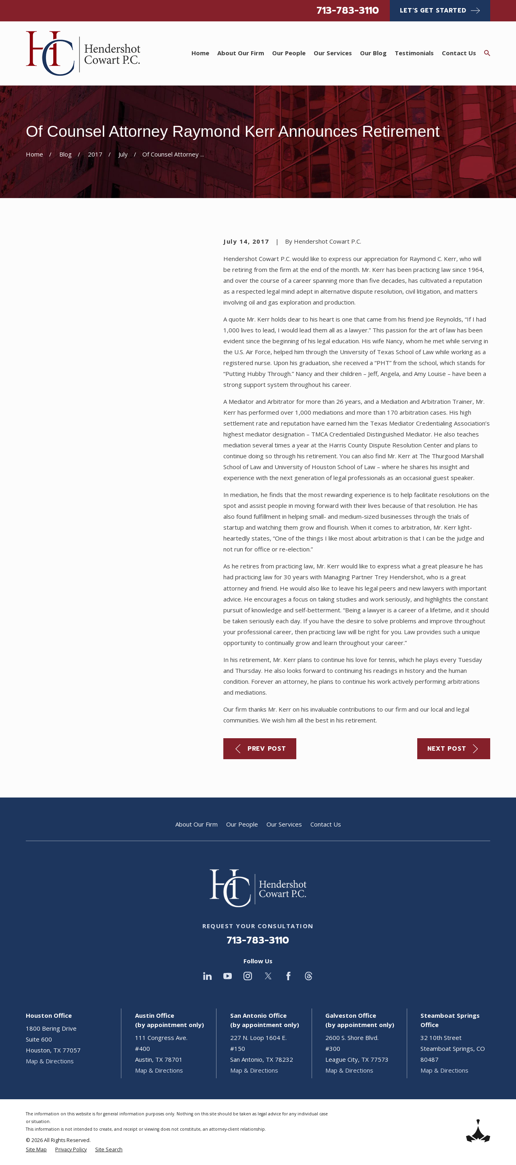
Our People (242, 824)
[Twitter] (268, 976)
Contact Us (325, 824)
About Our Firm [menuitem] (240, 53)
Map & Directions (50, 1061)
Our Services (284, 824)
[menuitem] (36, 1150)
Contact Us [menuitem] (459, 53)
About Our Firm (196, 824)
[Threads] (308, 976)
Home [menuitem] (200, 53)
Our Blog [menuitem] (373, 53)
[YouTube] (227, 976)
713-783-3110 (347, 10)
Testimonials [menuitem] (414, 53)
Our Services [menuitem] (333, 53)
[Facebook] (288, 976)
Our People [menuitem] (289, 53)
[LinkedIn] (207, 976)
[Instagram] (247, 976)
